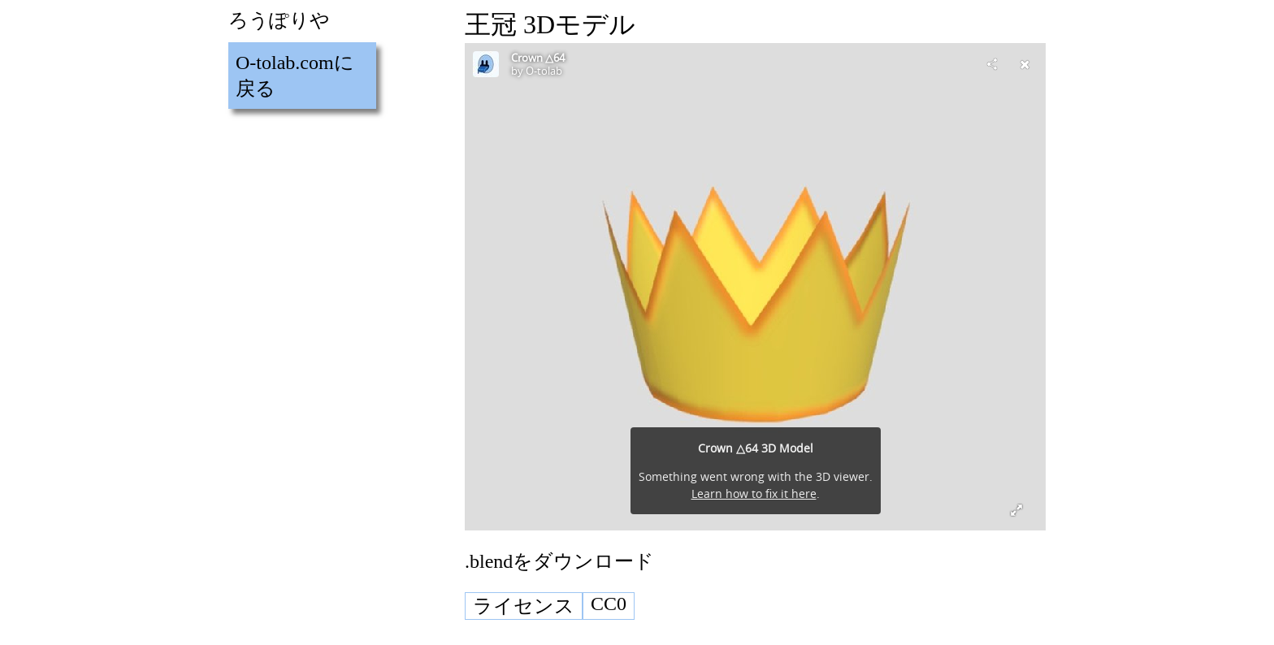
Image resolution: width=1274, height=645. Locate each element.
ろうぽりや (279, 20)
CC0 (608, 603)
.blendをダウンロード (559, 561)
